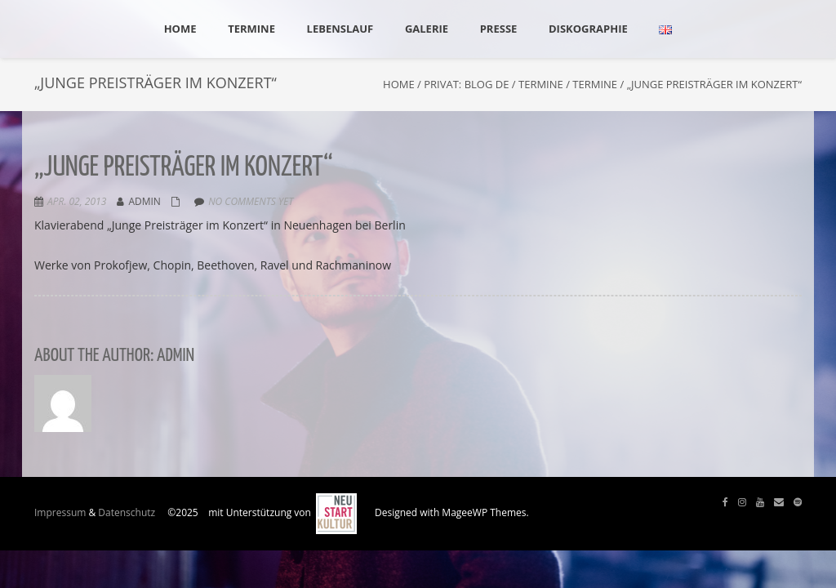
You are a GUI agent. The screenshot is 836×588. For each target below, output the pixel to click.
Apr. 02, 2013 (76, 201)
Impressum (60, 513)
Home (399, 84)
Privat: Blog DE (466, 84)
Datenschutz (126, 513)
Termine (540, 84)
